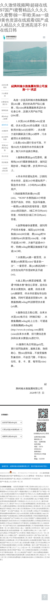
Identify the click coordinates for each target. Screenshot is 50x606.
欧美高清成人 (42, 504)
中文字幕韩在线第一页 (8, 552)
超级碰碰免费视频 (24, 525)
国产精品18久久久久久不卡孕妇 (18, 496)
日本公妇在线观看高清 (40, 508)
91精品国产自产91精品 (11, 518)
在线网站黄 (10, 540)
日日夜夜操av (26, 508)
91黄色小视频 (25, 533)
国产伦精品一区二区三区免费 (22, 511)
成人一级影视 (26, 528)
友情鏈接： (5, 415)
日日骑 (20, 545)
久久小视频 (9, 535)
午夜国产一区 (5, 511)
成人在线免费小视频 (27, 543)
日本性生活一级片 (38, 528)
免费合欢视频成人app (38, 513)
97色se (8, 523)
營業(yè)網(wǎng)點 (5, 147)
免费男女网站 (29, 530)
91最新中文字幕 (25, 494)
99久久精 (16, 508)
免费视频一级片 (30, 545)
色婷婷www (10, 489)
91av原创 (43, 489)
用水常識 (5, 156)
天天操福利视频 (38, 525)
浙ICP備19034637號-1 (39, 466)
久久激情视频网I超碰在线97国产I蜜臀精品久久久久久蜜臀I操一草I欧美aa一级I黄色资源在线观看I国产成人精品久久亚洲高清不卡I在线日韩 (25, 476)
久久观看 (32, 491)
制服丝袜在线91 (28, 557)
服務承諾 (5, 125)
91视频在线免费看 (27, 521)
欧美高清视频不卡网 (21, 487)
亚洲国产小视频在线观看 (37, 518)
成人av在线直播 (23, 513)
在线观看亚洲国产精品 (38, 540)
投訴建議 (5, 162)
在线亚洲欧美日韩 (32, 555)
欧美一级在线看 (35, 538)
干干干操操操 (10, 499)
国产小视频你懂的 (21, 491)
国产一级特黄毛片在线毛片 (24, 535)
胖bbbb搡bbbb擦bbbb (8, 513)
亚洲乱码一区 (39, 506)
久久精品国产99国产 (25, 552)
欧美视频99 (20, 489)
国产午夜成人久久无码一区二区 (11, 482)
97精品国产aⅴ (14, 533)
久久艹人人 (17, 547)
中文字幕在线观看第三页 (18, 538)
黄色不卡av (14, 504)
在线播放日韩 (35, 523)
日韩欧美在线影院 (32, 550)
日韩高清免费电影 (14, 557)
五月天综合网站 (41, 543)
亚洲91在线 (33, 487)
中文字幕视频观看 (32, 489)
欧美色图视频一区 (16, 530)
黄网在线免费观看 (26, 516)
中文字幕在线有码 (22, 540)
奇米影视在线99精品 (25, 506)
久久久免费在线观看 (39, 494)
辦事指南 (5, 110)
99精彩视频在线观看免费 (15, 555)
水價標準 (5, 131)
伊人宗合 (24, 518)
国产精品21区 (11, 525)
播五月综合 (15, 528)
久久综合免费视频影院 (27, 504)
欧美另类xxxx (14, 521)
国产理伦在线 (42, 545)
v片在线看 (44, 550)
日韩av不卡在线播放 (41, 511)
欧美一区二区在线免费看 (25, 499)
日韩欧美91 (39, 557)
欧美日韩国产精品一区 (16, 550)
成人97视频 (39, 499)
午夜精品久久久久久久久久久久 (29, 501)
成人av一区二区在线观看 (31, 547)
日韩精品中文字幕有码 (20, 523)
